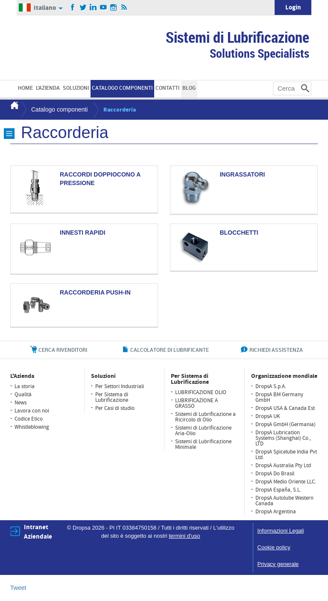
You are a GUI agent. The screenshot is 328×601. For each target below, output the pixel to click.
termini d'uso (184, 536)
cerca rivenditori (62, 349)
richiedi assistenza (276, 349)
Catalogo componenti (59, 109)
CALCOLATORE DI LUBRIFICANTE (169, 349)
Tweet (18, 587)
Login (293, 7)
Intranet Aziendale (38, 532)
